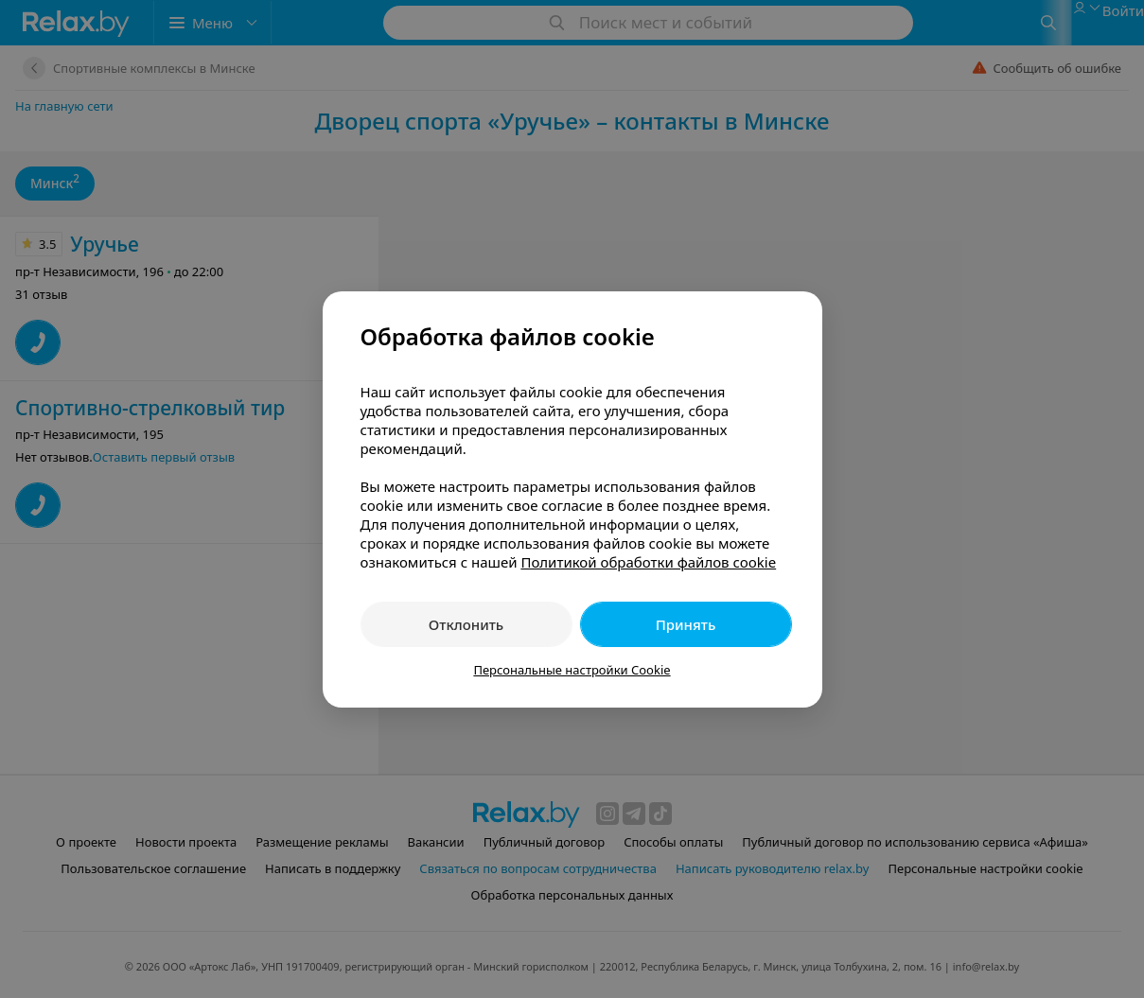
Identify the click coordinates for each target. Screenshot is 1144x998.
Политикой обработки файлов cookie (648, 561)
